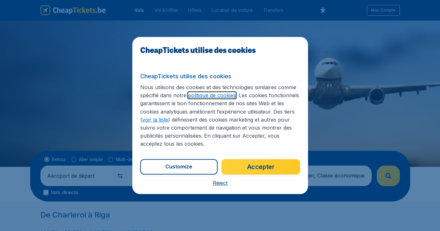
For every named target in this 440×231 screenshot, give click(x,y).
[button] (220, 183)
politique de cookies (212, 95)
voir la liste (155, 119)
